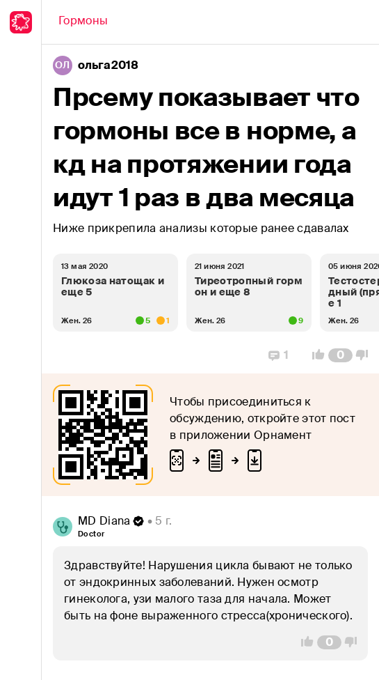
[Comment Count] (340, 355)
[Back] (83, 22)
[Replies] (278, 355)
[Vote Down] (366, 355)
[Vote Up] (314, 355)
